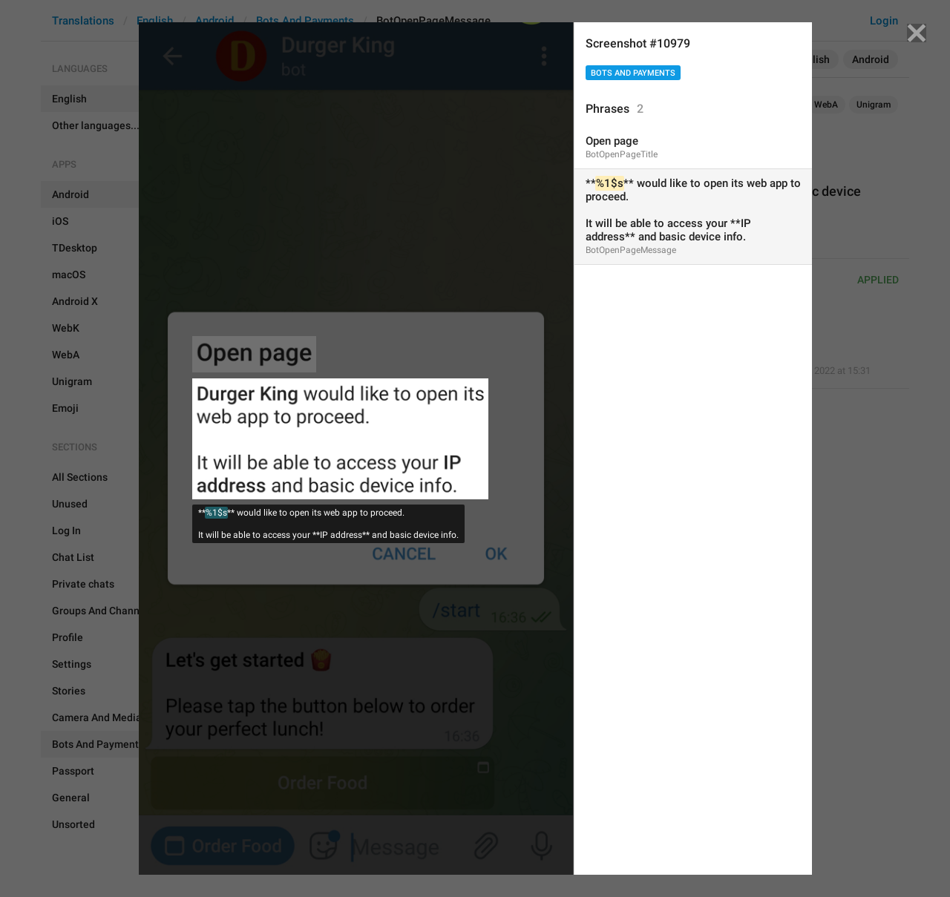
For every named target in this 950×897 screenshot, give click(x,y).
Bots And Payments (633, 73)
